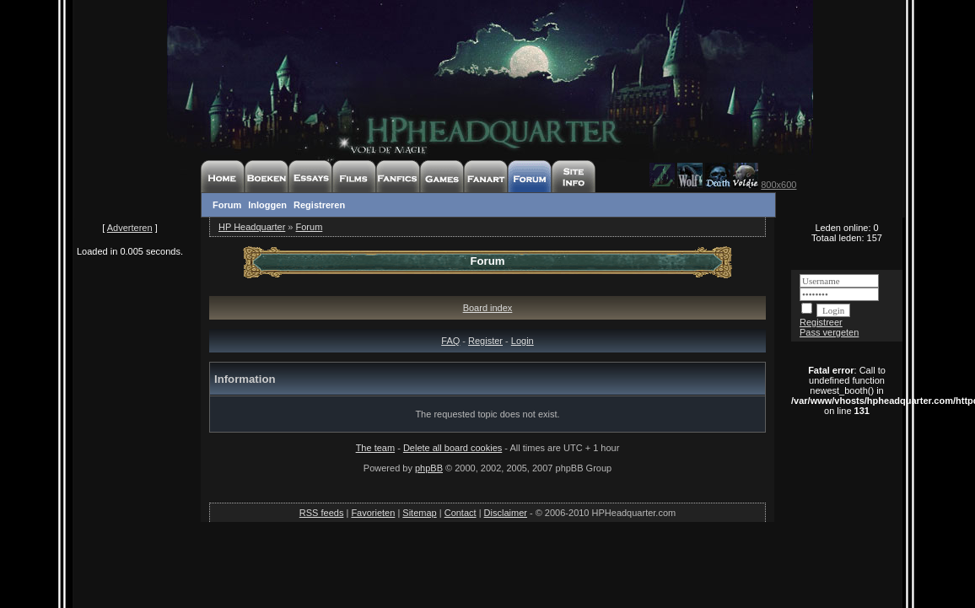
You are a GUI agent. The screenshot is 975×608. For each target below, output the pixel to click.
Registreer (821, 322)
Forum (227, 205)
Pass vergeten (829, 332)
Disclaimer (505, 513)
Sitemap (419, 513)
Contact (460, 513)
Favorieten (373, 513)
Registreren (319, 205)
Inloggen (267, 205)
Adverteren (130, 228)
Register (485, 341)
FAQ (450, 341)
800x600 (778, 185)
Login (522, 341)
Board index (488, 308)
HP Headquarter (251, 227)
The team (375, 448)
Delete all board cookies (452, 448)
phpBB (429, 468)
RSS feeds (321, 513)
